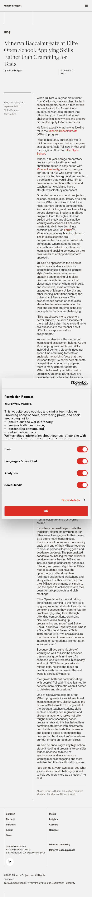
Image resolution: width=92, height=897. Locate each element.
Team (9, 835)
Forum (68, 229)
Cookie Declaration (53, 882)
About (9, 830)
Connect (54, 830)
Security (70, 882)
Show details (71, 500)
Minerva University (48, 169)
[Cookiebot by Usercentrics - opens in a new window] (71, 383)
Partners (11, 824)
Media (52, 813)
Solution (10, 813)
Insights (53, 819)
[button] (67, 6)
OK (46, 511)
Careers (53, 824)
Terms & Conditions (14, 882)
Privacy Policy (34, 882)
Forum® (10, 819)
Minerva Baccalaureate (63, 131)
